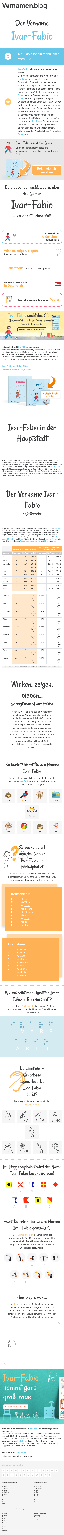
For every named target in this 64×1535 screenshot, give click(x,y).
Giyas (46, 541)
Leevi (4, 1515)
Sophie (5, 1488)
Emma (4, 1500)
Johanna (5, 1502)
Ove (4, 1523)
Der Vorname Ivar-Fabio (32, 284)
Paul (55, 537)
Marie (4, 1486)
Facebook (37, 1517)
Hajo (4, 1526)
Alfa (23, 956)
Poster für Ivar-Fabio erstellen (15, 1407)
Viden (5, 604)
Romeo (24, 959)
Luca (36, 1502)
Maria (4, 1490)
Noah (5, 589)
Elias (21, 539)
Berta (26, 918)
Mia (4, 1498)
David (5, 574)
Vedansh (6, 596)
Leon (4, 578)
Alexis (4, 1521)
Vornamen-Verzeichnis (13, 1465)
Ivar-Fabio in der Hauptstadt (28, 268)
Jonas (5, 585)
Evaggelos (24, 541)
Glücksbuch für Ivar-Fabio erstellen (32, 329)
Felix (4, 571)
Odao (30, 541)
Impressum (37, 1515)
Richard (28, 909)
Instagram (37, 1519)
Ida (25, 899)
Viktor (27, 902)
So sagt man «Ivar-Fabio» (27, 252)
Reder (5, 650)
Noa (4, 1528)
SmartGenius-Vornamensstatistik (16, 666)
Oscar (24, 975)
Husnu (5, 658)
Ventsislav (37, 541)
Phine (4, 1519)
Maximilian (11, 539)
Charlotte (5, 1492)
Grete (4, 1513)
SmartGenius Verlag (40, 1513)
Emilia (4, 1494)
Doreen (5, 1525)
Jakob (4, 539)
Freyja (4, 1517)
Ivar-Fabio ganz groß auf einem (38, 300)
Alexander (37, 1486)
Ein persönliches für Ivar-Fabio (32, 236)
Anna (4, 1496)
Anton (27, 905)
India (23, 949)
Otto (26, 925)
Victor (24, 952)
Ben (36, 1500)
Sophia (5, 1504)
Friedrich (28, 912)
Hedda (5, 1530)
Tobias (5, 582)
